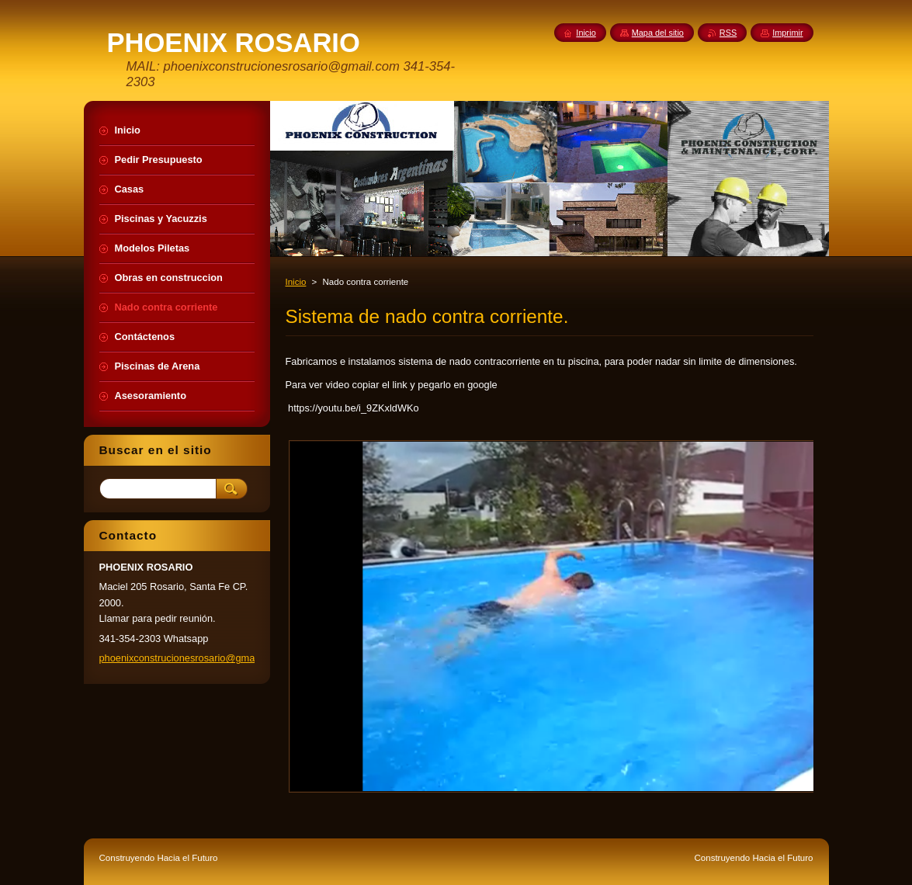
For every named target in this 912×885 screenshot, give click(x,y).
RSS (728, 32)
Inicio (296, 281)
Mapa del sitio (658, 32)
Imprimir (787, 32)
